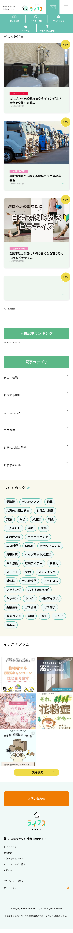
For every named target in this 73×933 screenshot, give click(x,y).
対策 (9, 521)
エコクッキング (38, 539)
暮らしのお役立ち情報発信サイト (10, 8)
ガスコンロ (13, 619)
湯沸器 (10, 504)
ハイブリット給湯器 (38, 557)
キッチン (12, 601)
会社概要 (8, 856)
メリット (12, 575)
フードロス (51, 583)
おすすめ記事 (12, 467)
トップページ (10, 850)
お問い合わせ (10, 874)
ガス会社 (30, 610)
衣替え (54, 566)
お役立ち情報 (36, 18)
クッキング (13, 592)
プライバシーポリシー (14, 885)
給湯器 (36, 521)
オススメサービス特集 (14, 868)
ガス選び (49, 610)
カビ (22, 521)
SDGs (29, 548)
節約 (28, 575)
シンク (29, 601)
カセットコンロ (50, 548)
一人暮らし (13, 530)
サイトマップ (10, 892)
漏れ (31, 530)
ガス (44, 619)
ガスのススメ (58, 18)
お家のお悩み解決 (47, 28)
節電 (50, 504)
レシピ (58, 619)
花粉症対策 (13, 539)
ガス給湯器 (29, 583)
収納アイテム (34, 566)
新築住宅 (11, 610)
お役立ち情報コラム (13, 862)
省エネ (10, 628)
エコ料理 (25, 28)
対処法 (10, 583)
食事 (44, 530)
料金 (51, 521)
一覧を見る (36, 776)
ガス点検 (12, 566)
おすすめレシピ (38, 592)
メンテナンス (47, 575)
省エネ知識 (14, 18)
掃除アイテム (50, 601)
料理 (31, 619)
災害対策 (11, 557)
